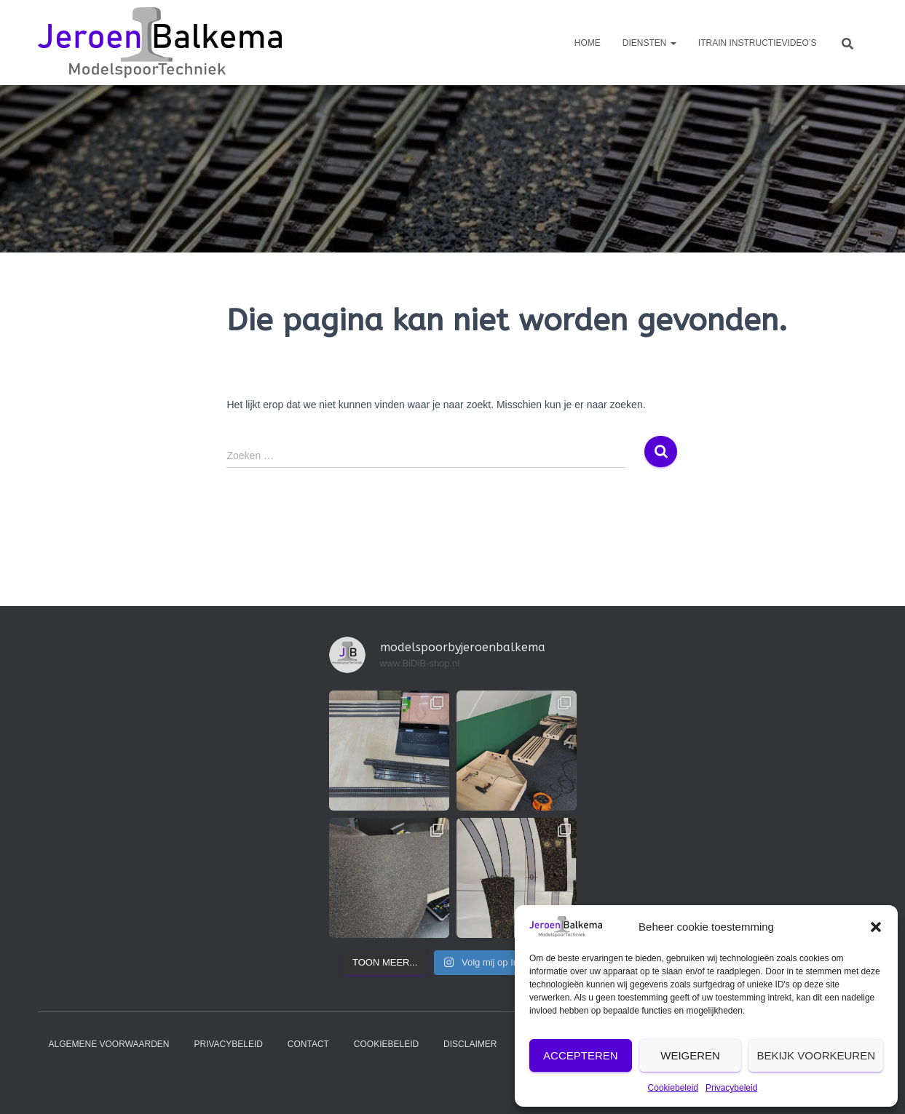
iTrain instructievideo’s (757, 43)
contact (308, 1044)
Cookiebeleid (673, 1088)
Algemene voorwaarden (109, 1044)
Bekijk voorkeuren (815, 1055)
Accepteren (580, 1055)
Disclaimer (470, 1044)
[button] (876, 927)
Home (587, 43)
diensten (649, 43)
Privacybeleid (731, 1088)
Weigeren (690, 1055)
